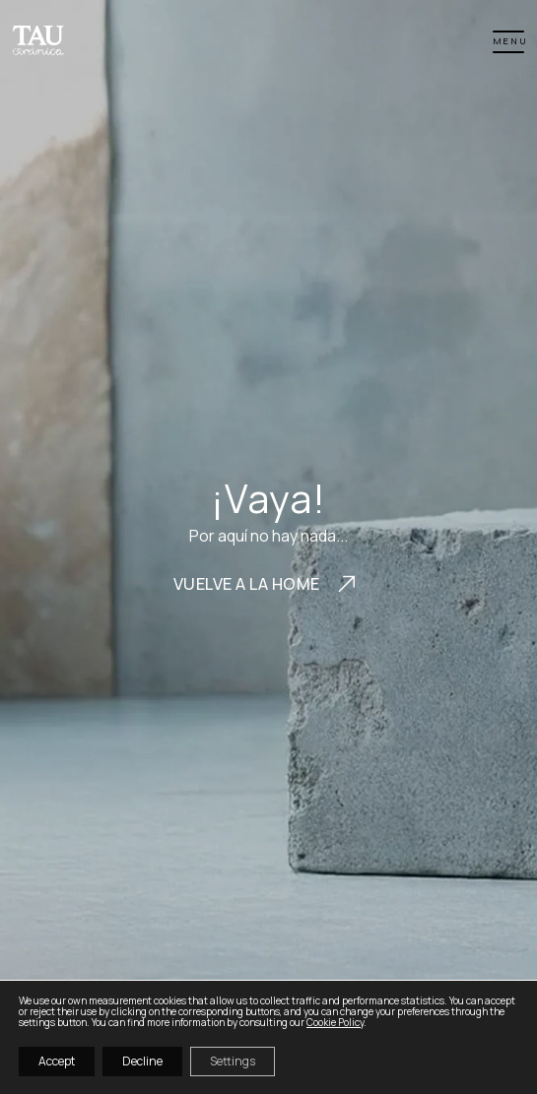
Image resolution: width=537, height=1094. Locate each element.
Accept (56, 1061)
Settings (232, 1061)
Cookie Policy (335, 1022)
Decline (142, 1061)
